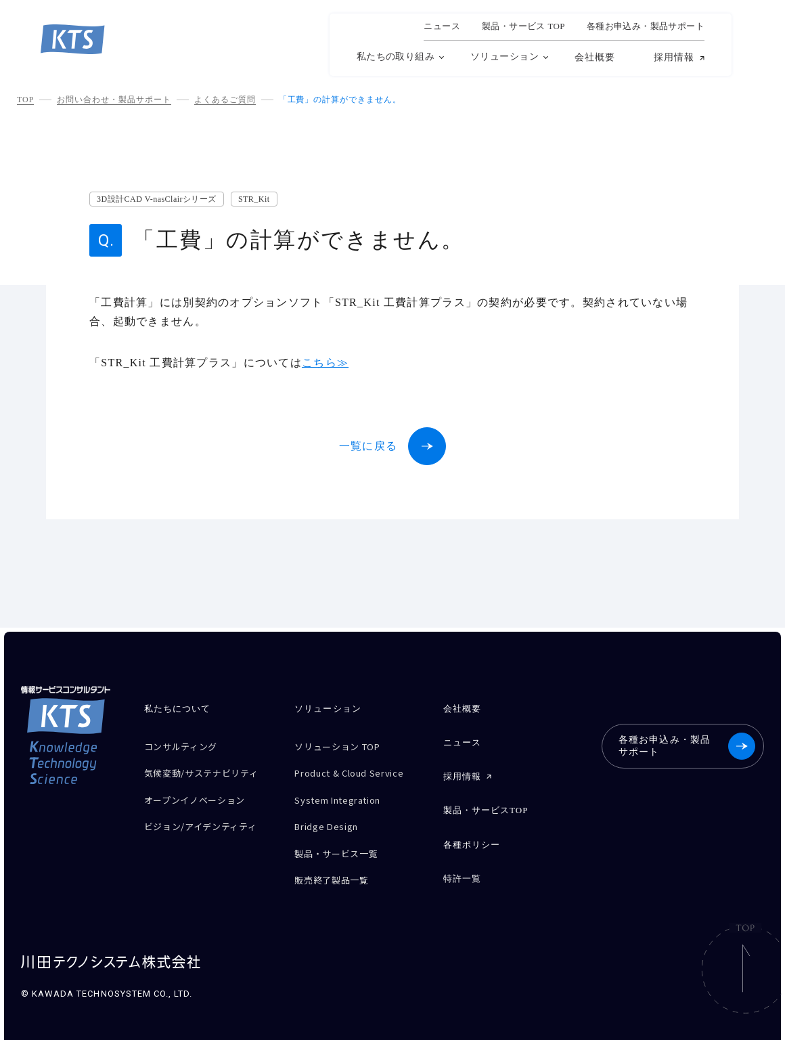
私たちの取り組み (395, 56)
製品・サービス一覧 (341, 840)
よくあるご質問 (225, 99)
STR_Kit (254, 199)
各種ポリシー (471, 833)
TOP (25, 99)
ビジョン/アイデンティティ (208, 826)
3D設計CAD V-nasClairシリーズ (157, 199)
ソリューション (504, 56)
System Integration (345, 792)
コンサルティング (186, 745)
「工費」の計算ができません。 (340, 99)
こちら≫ (325, 362)
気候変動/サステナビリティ (204, 774)
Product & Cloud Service (357, 769)
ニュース (442, 26)
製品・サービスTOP (486, 802)
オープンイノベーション (202, 803)
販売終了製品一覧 (336, 864)
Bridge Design (330, 816)
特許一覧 (462, 864)
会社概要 (595, 57)
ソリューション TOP (343, 745)
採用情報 (674, 57)
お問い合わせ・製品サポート (114, 99)
